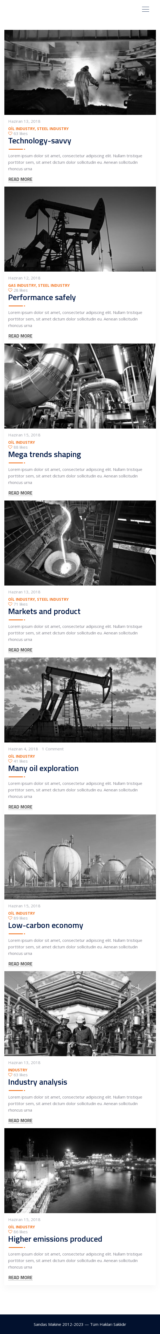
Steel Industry (53, 128)
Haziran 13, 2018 (24, 121)
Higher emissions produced (55, 1239)
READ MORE (20, 179)
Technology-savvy (39, 140)
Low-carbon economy (45, 925)
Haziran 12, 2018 (24, 278)
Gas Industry (22, 285)
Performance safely (42, 297)
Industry (17, 1070)
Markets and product (44, 611)
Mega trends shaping (44, 454)
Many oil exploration (43, 768)
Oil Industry (21, 128)
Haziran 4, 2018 (23, 749)
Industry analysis (37, 1082)
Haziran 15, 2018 (24, 435)
